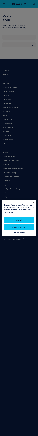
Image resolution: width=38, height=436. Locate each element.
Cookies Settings (19, 232)
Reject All (19, 220)
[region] (19, 218)
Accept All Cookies (19, 227)
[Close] (33, 202)
